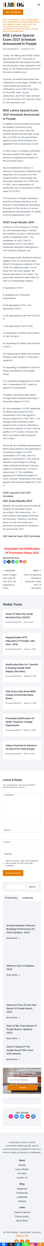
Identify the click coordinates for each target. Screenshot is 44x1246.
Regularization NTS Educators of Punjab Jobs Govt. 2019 (20, 641)
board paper (33, 22)
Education (24, 27)
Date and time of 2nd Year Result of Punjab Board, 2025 (21, 1008)
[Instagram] (21, 561)
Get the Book (13, 12)
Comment (9, 795)
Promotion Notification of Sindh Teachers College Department (20, 722)
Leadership (22, 1197)
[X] (9, 561)
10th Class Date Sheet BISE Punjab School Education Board (21, 695)
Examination (9, 29)
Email (7, 842)
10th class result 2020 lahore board (20, 20)
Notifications (23, 29)
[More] (25, 561)
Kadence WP (22, 1235)
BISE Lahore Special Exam (14, 22)
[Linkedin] (13, 561)
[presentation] (22, 913)
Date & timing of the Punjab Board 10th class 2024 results (19, 1050)
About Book (22, 1220)
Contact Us (22, 1177)
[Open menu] (38, 5)
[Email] (22, 842)
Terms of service (22, 1212)
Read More (13, 938)
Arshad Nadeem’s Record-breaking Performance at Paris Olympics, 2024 (21, 929)
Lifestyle (22, 1201)
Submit (22, 1087)
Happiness (22, 1188)
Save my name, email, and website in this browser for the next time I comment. (22, 863)
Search (32, 886)
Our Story (22, 1173)
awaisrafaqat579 (12, 49)
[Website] (22, 853)
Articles (22, 1165)
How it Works (22, 1169)
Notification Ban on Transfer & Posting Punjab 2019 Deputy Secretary (22, 668)
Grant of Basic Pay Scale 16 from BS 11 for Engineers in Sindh (11, 579)
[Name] (22, 830)
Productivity (22, 1193)
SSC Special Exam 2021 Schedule (21, 536)
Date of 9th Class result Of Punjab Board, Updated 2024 (21, 1029)
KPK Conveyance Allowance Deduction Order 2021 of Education (32, 579)
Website (8, 854)
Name (7, 830)
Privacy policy (22, 1216)
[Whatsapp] (17, 561)
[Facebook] (5, 561)
